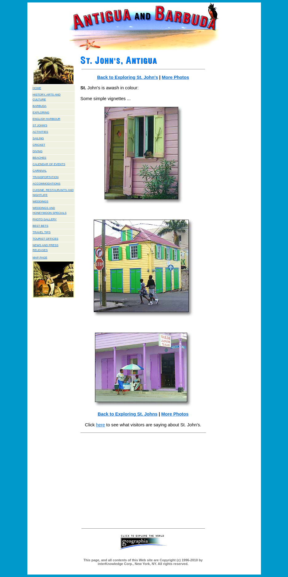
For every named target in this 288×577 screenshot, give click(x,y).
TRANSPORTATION (45, 177)
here (100, 424)
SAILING (38, 138)
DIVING (37, 151)
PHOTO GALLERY (45, 219)
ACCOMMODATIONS (47, 183)
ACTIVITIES (40, 131)
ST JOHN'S (40, 125)
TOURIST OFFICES (45, 238)
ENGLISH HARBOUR (46, 118)
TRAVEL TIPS (41, 232)
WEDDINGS (40, 201)
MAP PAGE (40, 257)
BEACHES (39, 157)
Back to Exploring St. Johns (128, 414)
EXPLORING (41, 112)
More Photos (175, 77)
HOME (37, 88)
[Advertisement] (143, 480)
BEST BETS (40, 225)
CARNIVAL (40, 170)
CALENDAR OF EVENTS (49, 164)
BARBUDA (39, 106)
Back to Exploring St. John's (127, 77)
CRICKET (39, 144)
